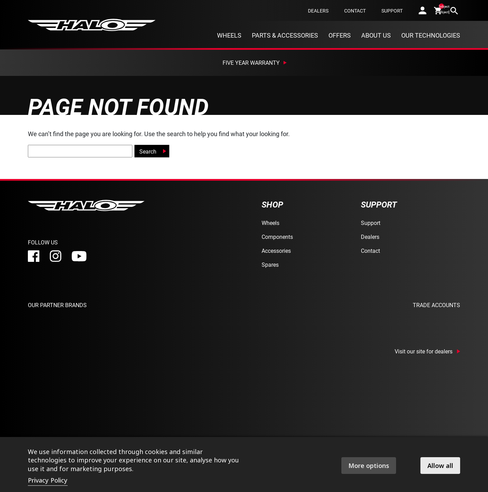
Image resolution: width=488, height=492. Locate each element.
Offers (339, 35)
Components (277, 236)
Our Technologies (430, 35)
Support (392, 10)
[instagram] (55, 256)
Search (147, 151)
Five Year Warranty (251, 62)
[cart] (438, 10)
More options (368, 465)
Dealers (318, 10)
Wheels (229, 35)
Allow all (440, 465)
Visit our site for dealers (423, 351)
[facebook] (33, 256)
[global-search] (80, 151)
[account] (422, 10)
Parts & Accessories (285, 35)
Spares (270, 264)
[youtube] (79, 256)
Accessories (276, 250)
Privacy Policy (48, 480)
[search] (454, 10)
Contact (355, 10)
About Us (376, 35)
